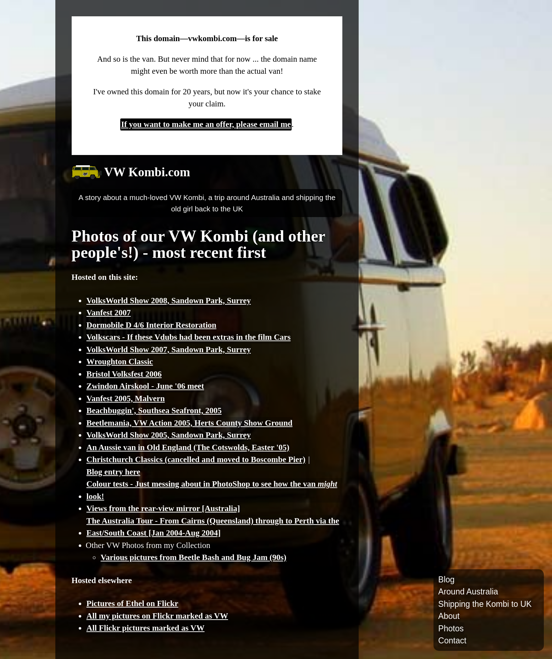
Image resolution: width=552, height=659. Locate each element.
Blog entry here (113, 471)
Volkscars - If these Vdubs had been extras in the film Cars (189, 337)
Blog (446, 579)
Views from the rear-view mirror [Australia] (163, 508)
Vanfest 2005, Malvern (126, 398)
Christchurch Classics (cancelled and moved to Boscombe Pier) (196, 459)
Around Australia (468, 591)
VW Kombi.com (147, 172)
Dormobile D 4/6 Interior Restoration (151, 325)
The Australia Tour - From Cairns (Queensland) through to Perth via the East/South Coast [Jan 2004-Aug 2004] (213, 527)
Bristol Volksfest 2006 (124, 374)
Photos (451, 628)
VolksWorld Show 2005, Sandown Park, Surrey (169, 435)
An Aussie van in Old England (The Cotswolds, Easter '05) (188, 447)
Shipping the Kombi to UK (484, 604)
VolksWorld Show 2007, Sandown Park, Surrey (169, 349)
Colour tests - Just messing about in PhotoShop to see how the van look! (212, 490)
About (448, 616)
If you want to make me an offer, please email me (206, 124)
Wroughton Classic (120, 361)
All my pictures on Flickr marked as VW (157, 615)
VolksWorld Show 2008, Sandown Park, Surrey (169, 300)
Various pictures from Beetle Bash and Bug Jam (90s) (194, 557)
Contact (452, 640)
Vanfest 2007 (109, 312)
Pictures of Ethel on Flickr (132, 603)
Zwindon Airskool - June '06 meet (145, 386)
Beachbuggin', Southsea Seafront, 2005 (154, 410)
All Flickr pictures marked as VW (146, 628)
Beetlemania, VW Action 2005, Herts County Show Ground (190, 423)
